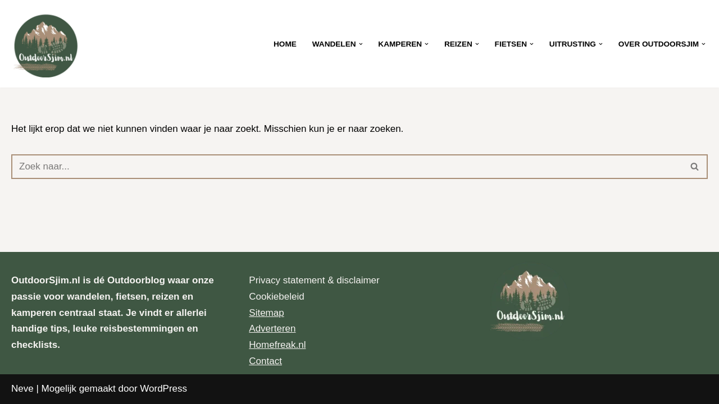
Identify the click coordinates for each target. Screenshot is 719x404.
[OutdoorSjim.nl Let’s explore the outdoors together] (45, 43)
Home (285, 44)
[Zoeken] (346, 166)
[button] (361, 44)
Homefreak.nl (277, 344)
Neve (22, 388)
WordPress (163, 388)
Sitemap (266, 312)
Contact (265, 361)
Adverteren (272, 328)
